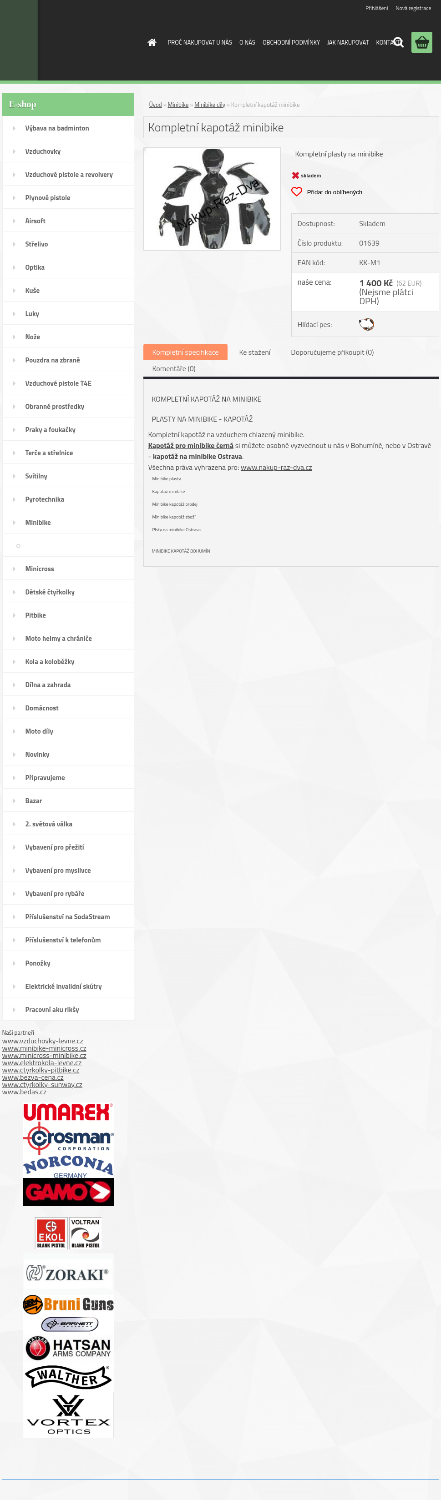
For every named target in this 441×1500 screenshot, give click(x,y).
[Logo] (63, 40)
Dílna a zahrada (48, 685)
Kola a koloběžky (50, 661)
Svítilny (36, 476)
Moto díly (39, 731)
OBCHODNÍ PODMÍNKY (291, 42)
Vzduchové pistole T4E (58, 383)
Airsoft (35, 221)
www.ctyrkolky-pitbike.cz (41, 1069)
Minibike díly (106, 545)
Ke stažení (254, 352)
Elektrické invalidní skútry (63, 986)
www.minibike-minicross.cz (44, 1047)
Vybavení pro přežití (54, 847)
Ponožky (38, 963)
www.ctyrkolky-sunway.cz (42, 1084)
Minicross (39, 569)
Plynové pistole (48, 197)
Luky (32, 313)
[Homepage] (150, 42)
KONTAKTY (389, 42)
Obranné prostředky (55, 406)
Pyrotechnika (45, 499)
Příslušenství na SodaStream (67, 916)
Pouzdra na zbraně (52, 360)
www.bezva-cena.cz (33, 1077)
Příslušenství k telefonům (63, 940)
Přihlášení (376, 8)
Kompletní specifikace (185, 352)
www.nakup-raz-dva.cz (276, 467)
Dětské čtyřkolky (50, 592)
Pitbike (35, 615)
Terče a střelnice (49, 453)
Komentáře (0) (174, 368)
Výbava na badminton (57, 128)
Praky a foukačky (50, 429)
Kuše (32, 290)
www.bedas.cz (24, 1091)
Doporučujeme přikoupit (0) (332, 352)
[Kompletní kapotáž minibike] (212, 151)
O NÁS (247, 42)
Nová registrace (413, 8)
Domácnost (42, 708)
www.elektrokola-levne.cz (42, 1062)
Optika (35, 267)
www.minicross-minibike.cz (44, 1055)
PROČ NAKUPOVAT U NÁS (200, 42)
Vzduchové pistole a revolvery (69, 174)
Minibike (38, 522)
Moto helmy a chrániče (58, 638)
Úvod (155, 104)
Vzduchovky (43, 151)
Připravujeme (45, 777)
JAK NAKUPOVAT (348, 42)
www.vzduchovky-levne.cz (42, 1040)
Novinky (37, 754)
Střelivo (36, 244)
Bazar (33, 800)
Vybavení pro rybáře (55, 893)
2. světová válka (49, 824)
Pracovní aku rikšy (52, 1009)
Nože (33, 337)
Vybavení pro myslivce (58, 870)
